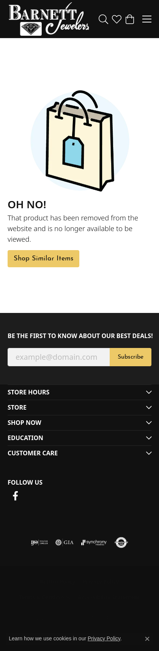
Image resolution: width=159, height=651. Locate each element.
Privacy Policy (101, 581)
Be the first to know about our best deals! (79, 336)
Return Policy (57, 581)
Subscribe (130, 357)
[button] (103, 19)
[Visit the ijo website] (39, 542)
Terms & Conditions (44, 597)
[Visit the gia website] (64, 542)
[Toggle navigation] (147, 19)
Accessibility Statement (109, 597)
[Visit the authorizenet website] (121, 542)
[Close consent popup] (147, 639)
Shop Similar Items (43, 258)
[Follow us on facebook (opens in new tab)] (15, 496)
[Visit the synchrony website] (93, 542)
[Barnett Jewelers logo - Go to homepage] (49, 19)
